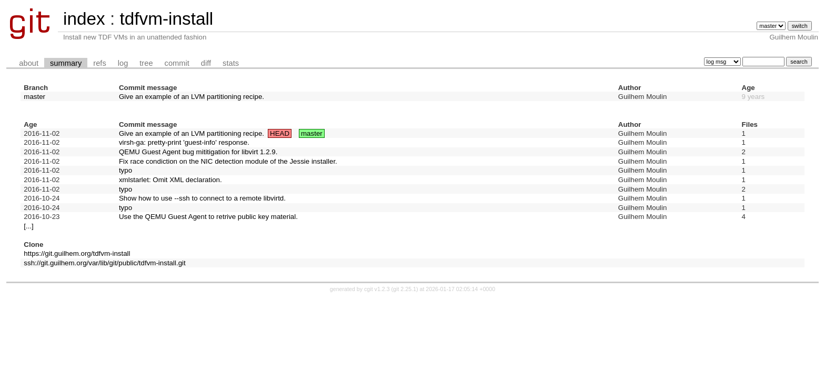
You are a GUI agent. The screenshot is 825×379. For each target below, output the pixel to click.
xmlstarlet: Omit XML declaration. (170, 180)
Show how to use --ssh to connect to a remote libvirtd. (202, 198)
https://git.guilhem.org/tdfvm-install (77, 253)
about (28, 63)
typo (125, 170)
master (34, 97)
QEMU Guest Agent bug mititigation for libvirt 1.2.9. (198, 152)
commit (177, 63)
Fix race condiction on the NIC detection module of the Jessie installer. (228, 161)
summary (66, 63)
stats (231, 63)
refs (99, 63)
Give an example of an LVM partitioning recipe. (191, 97)
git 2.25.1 (404, 289)
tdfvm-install (166, 18)
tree (146, 63)
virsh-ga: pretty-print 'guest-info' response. (184, 142)
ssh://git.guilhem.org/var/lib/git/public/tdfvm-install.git (104, 263)
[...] (29, 226)
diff (206, 63)
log (123, 63)
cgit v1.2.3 (377, 289)
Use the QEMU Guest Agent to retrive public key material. (208, 217)
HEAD (279, 133)
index (84, 18)
